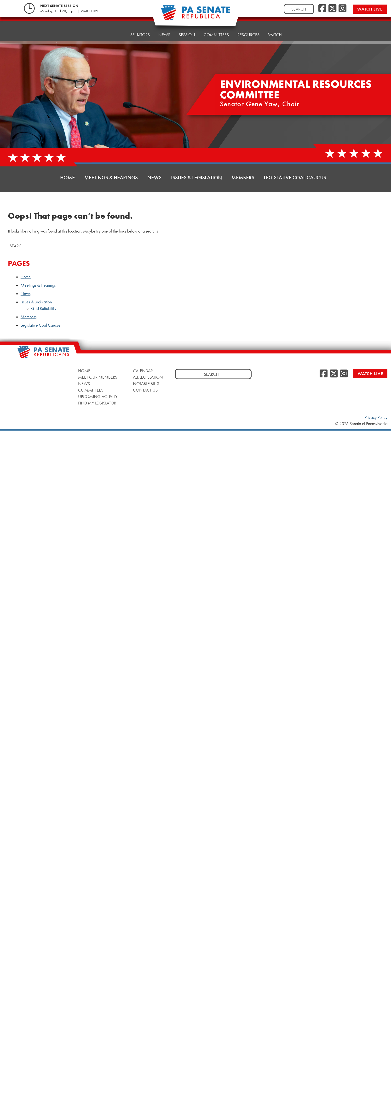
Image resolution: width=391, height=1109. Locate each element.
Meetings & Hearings (111, 177)
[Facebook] (322, 8)
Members (242, 177)
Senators (140, 26)
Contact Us (145, 389)
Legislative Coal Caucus (295, 177)
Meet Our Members (97, 377)
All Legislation (148, 377)
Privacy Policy (376, 417)
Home (115, 27)
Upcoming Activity (98, 396)
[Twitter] (332, 8)
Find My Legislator (97, 402)
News (154, 177)
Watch (275, 20)
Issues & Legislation (196, 177)
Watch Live (370, 373)
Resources (248, 21)
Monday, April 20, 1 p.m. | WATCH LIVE (69, 11)
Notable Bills (146, 383)
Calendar (143, 370)
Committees (90, 389)
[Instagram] (342, 8)
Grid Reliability (43, 308)
